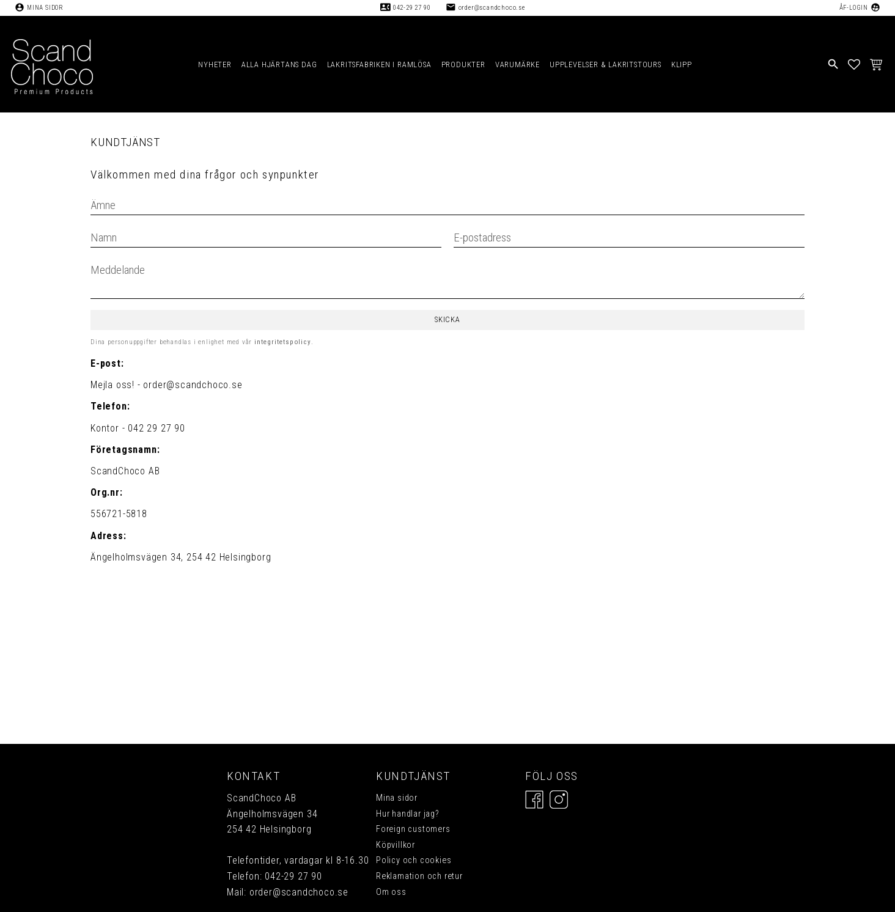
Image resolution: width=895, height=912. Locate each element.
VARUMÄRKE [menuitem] (517, 64)
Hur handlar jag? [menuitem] (408, 814)
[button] (854, 64)
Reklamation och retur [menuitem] (419, 876)
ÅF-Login (853, 8)
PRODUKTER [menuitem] (463, 64)
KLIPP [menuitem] (681, 64)
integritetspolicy (282, 342)
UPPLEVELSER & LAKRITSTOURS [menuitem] (605, 64)
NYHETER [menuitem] (215, 64)
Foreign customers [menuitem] (413, 829)
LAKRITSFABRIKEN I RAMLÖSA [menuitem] (379, 64)
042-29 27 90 (412, 8)
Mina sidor (45, 8)
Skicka (447, 319)
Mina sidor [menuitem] (397, 798)
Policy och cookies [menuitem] (413, 860)
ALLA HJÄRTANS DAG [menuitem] (279, 64)
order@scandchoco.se (492, 8)
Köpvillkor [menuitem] (395, 845)
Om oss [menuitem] (391, 892)
